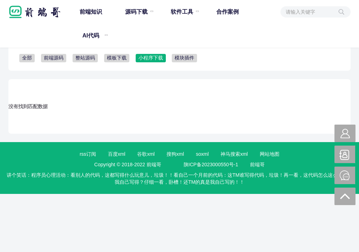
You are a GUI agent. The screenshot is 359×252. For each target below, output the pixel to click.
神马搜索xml (234, 154)
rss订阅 (88, 154)
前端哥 (257, 164)
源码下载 (136, 12)
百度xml (117, 154)
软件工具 (182, 12)
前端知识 (91, 12)
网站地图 (269, 154)
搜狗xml (175, 154)
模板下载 (117, 58)
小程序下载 (150, 58)
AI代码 (90, 35)
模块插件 (184, 58)
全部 (27, 58)
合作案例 (227, 12)
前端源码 (53, 58)
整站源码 (85, 58)
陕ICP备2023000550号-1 (211, 164)
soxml (202, 154)
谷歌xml (146, 154)
